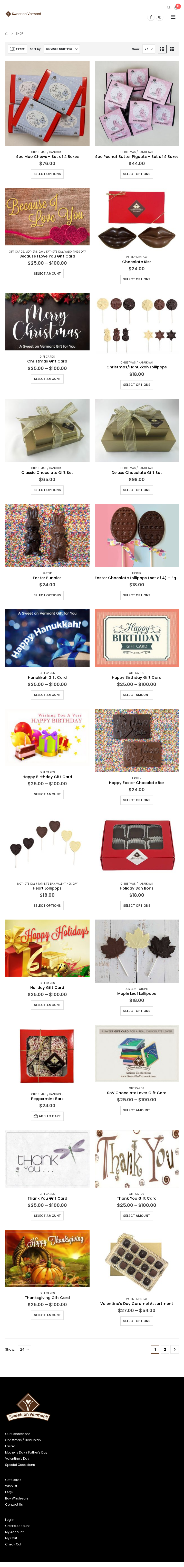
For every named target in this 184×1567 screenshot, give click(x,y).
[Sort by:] (62, 49)
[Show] (148, 49)
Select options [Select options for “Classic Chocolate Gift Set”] (47, 490)
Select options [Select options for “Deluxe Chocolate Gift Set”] (136, 490)
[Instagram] (159, 17)
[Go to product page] (47, 103)
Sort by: (35, 49)
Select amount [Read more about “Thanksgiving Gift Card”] (47, 1315)
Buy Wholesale (16, 1498)
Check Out (13, 1544)
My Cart (11, 1538)
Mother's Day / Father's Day (44, 252)
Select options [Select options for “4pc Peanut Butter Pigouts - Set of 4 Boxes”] (136, 174)
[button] (168, 7)
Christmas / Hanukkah (47, 152)
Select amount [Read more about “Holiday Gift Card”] (47, 1005)
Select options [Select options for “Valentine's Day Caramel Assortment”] (136, 1321)
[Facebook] (150, 17)
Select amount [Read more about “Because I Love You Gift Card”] (47, 273)
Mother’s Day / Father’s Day (26, 1452)
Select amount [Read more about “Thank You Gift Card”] (47, 1216)
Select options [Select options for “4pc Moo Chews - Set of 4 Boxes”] (47, 174)
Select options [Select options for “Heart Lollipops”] (47, 905)
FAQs (9, 1492)
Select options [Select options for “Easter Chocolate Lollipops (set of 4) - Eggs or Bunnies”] (136, 595)
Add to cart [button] (50, 1116)
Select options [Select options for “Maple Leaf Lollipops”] (136, 1011)
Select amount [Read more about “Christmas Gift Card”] (47, 379)
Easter (47, 573)
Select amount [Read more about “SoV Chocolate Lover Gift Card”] (136, 1110)
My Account (14, 1532)
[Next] (174, 1349)
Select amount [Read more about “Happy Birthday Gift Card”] (136, 695)
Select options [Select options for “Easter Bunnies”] (47, 595)
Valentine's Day (75, 252)
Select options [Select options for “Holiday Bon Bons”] (136, 905)
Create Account (17, 1526)
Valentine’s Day (17, 1458)
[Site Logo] (23, 14)
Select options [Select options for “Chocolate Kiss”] (136, 279)
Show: (135, 49)
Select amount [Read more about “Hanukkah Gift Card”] (47, 695)
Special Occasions (20, 1465)
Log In (9, 1519)
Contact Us (14, 1504)
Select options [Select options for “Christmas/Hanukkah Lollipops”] (136, 385)
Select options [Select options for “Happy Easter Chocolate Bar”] (136, 800)
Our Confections (137, 989)
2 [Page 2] (165, 1349)
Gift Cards (16, 252)
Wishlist (11, 1486)
